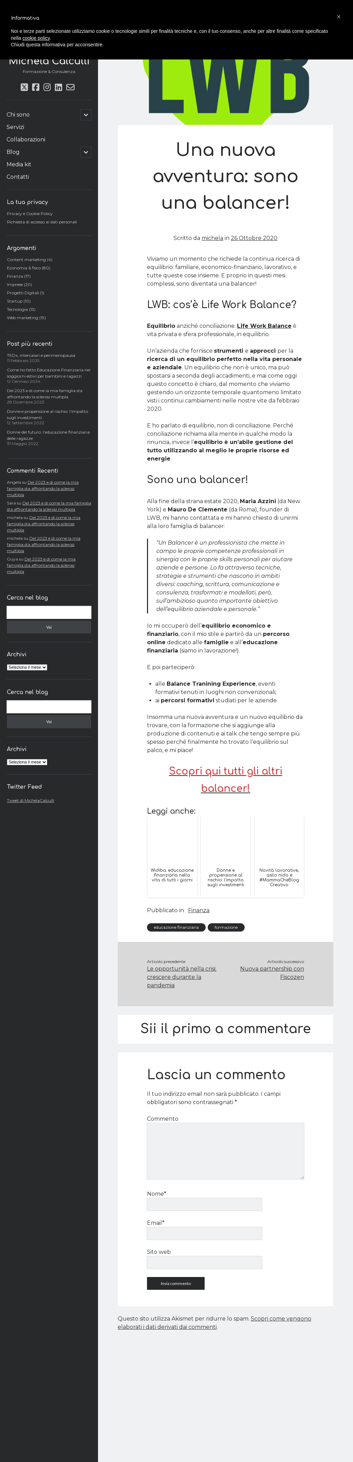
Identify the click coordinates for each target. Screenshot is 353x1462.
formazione (226, 927)
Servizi (15, 127)
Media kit (19, 164)
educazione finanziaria (176, 927)
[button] (338, 16)
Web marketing (22, 317)
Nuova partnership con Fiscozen (272, 972)
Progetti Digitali (23, 292)
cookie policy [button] (36, 38)
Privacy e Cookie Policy (30, 213)
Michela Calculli (49, 61)
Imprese (15, 284)
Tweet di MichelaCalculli (30, 800)
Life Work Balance (264, 326)
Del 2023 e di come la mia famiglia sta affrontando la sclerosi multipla (43, 488)
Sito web (159, 1252)
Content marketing (26, 259)
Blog (13, 152)
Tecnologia (17, 309)
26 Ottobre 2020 (254, 238)
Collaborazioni (26, 139)
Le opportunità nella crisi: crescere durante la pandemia (181, 977)
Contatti (18, 177)
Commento (162, 1119)
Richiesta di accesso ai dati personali (42, 221)
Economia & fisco (24, 267)
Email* (156, 1223)
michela (212, 238)
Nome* (156, 1194)
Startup (14, 301)
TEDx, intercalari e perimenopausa (41, 355)
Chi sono (18, 114)
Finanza (15, 276)
